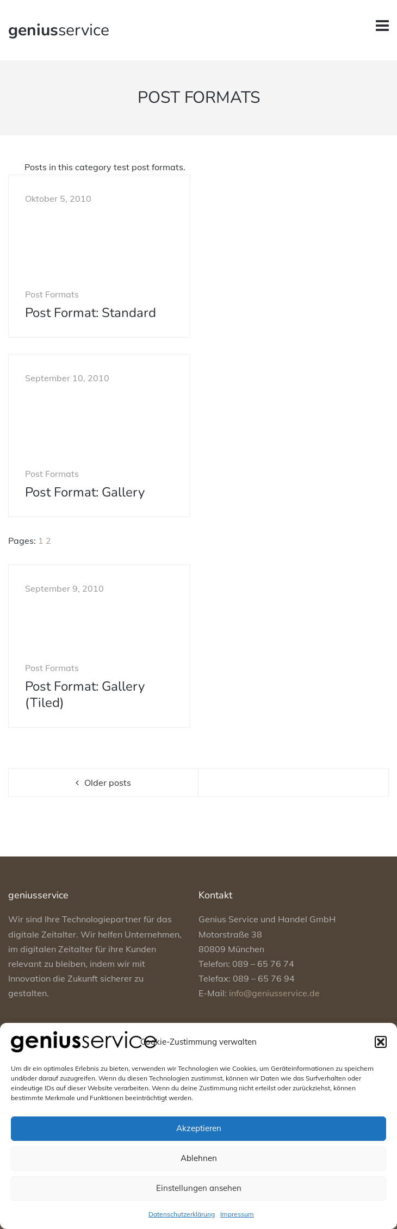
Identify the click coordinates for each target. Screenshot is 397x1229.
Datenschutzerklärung (181, 1214)
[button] (380, 1041)
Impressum (237, 1214)
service (58, 30)
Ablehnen (199, 1158)
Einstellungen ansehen (198, 1188)
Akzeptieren (198, 1128)
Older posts (107, 782)
